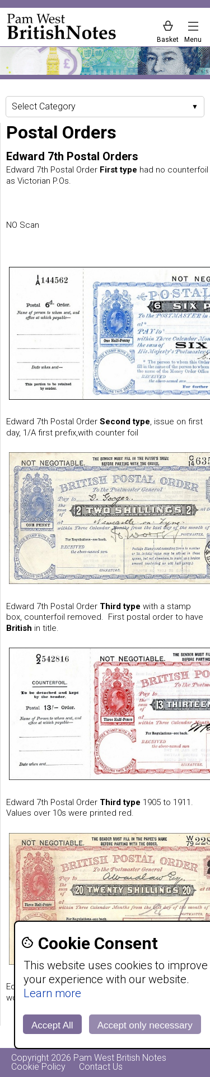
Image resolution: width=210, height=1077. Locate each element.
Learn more (52, 993)
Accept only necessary (145, 1025)
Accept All (52, 1025)
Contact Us (101, 1066)
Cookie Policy (38, 1066)
